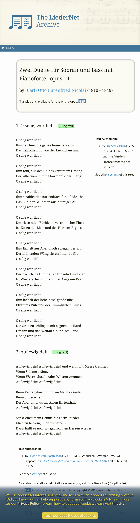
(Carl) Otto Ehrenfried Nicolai (55, 90)
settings (113, 174)
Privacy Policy (28, 503)
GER (82, 101)
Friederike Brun (116, 145)
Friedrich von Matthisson (45, 456)
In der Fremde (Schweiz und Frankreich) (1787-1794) (73, 461)
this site (118, 503)
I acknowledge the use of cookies (70, 515)
